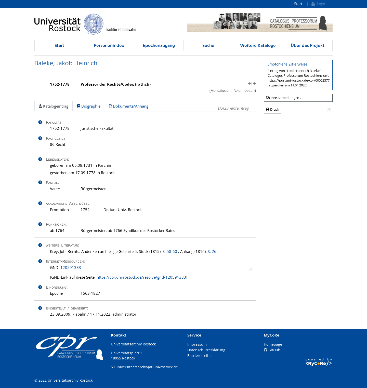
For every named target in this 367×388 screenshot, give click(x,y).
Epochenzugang (159, 45)
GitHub (272, 349)
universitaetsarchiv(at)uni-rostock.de (146, 367)
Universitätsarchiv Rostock (133, 344)
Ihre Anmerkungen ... (284, 97)
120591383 (70, 267)
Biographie (88, 106)
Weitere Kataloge (258, 45)
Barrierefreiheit (200, 355)
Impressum (197, 344)
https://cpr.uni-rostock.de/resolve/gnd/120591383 (141, 277)
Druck (272, 109)
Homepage (273, 344)
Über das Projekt (307, 45)
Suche (208, 45)
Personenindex (109, 45)
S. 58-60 (170, 251)
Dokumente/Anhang (128, 106)
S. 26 (212, 251)
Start (298, 3)
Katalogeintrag (53, 106)
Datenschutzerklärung (206, 349)
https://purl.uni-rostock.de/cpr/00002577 (299, 80)
